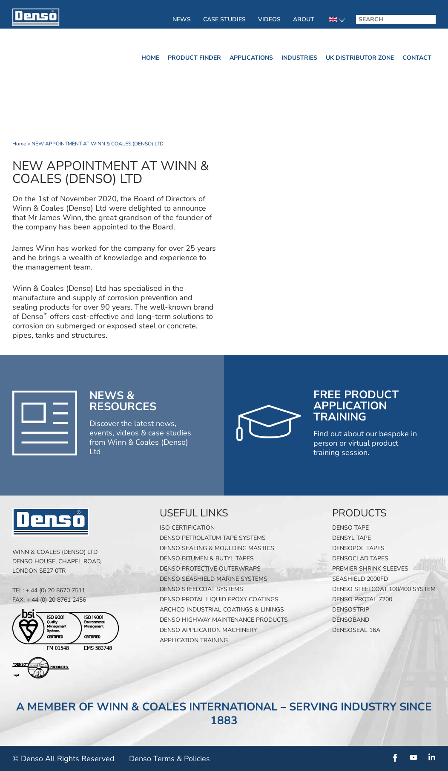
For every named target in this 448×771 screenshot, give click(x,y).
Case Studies (224, 19)
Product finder (194, 58)
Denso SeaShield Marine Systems (213, 579)
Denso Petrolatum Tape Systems (213, 538)
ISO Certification (187, 528)
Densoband (350, 620)
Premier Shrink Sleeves (370, 569)
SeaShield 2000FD (360, 579)
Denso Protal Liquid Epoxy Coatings (219, 599)
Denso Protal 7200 (362, 599)
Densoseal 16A (356, 630)
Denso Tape (350, 528)
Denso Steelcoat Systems (201, 589)
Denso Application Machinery (208, 630)
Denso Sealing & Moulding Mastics (217, 548)
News (181, 19)
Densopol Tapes (358, 548)
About (303, 19)
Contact (416, 58)
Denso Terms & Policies (169, 759)
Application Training (194, 640)
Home (150, 58)
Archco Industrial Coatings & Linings (222, 610)
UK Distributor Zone (360, 58)
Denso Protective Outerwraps (210, 569)
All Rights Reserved (79, 759)
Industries (299, 58)
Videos (269, 19)
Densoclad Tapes (360, 558)
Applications (251, 58)
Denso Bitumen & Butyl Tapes (207, 558)
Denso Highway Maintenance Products (224, 620)
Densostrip (350, 610)
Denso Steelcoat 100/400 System (384, 589)
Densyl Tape (351, 538)
